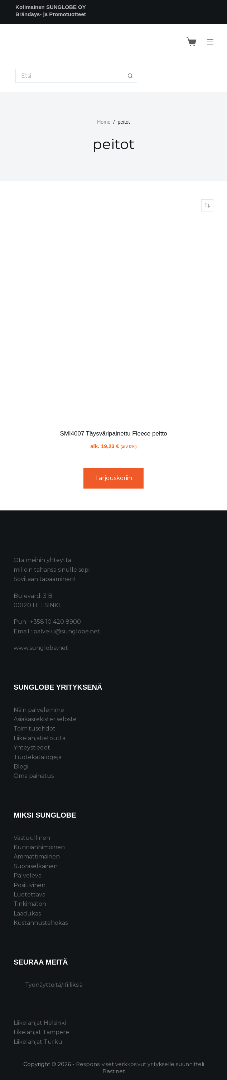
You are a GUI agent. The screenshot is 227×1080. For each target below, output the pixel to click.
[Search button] (130, 76)
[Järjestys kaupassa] (207, 205)
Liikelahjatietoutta (40, 738)
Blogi (21, 766)
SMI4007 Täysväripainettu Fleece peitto (113, 433)
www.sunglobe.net (41, 647)
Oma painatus (34, 775)
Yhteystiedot (32, 747)
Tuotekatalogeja (38, 757)
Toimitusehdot (34, 728)
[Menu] (210, 42)
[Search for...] (69, 76)
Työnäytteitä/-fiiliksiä (54, 984)
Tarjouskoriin (113, 478)
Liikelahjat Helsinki (40, 1022)
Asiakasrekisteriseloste (45, 719)
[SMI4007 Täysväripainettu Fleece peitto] (113, 320)
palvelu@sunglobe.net (66, 631)
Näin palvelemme (39, 709)
